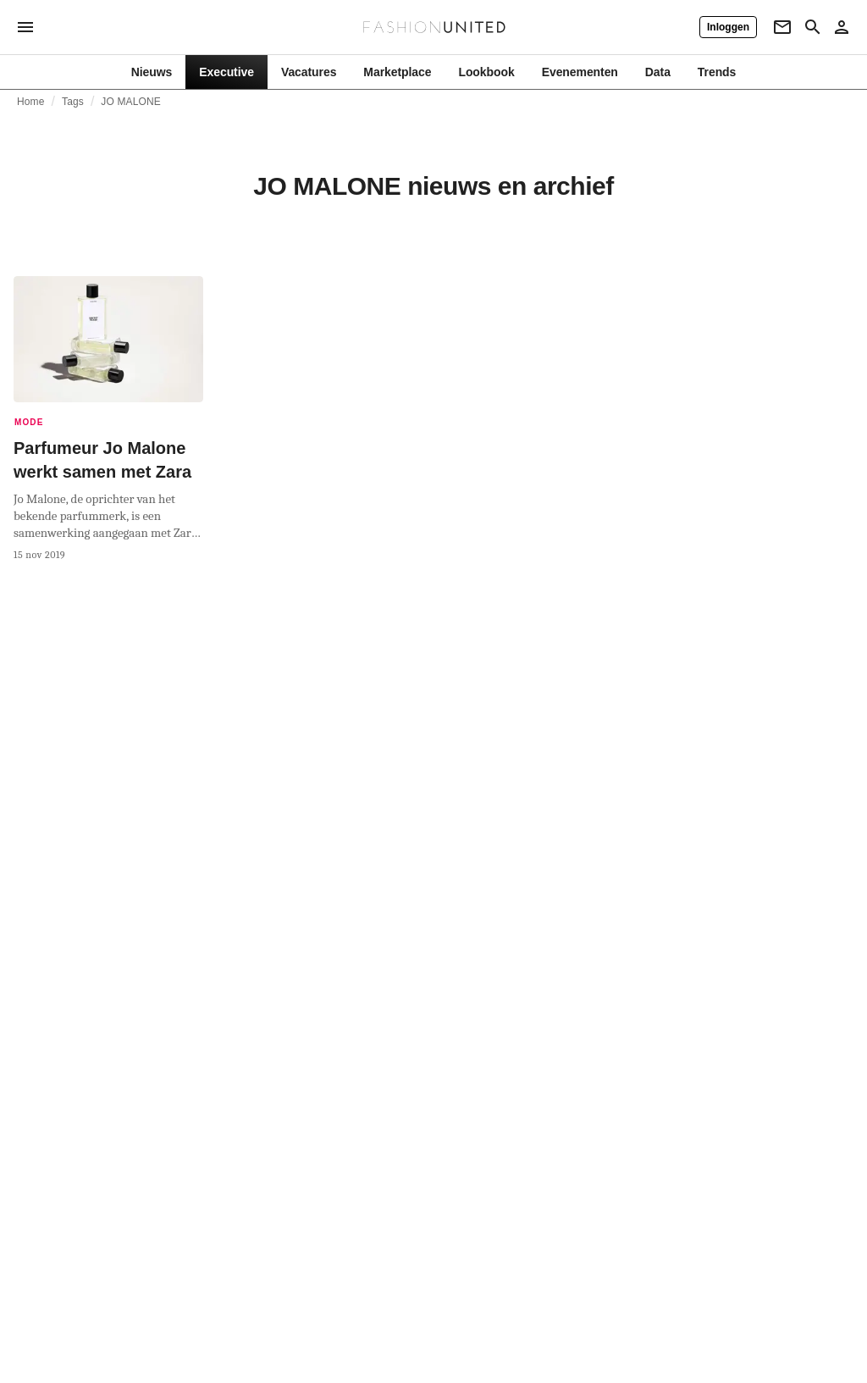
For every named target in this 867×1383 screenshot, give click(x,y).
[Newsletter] (782, 27)
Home (31, 102)
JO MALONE (131, 102)
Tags (73, 102)
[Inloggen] (728, 27)
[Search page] (813, 27)
